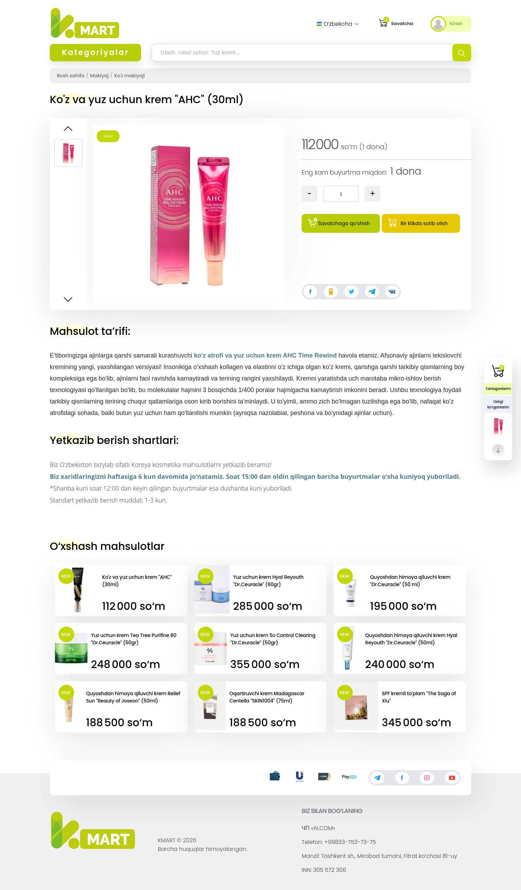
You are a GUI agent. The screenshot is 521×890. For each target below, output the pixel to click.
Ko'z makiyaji (129, 75)
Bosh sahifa (70, 75)
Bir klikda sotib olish (418, 222)
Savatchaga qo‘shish (339, 222)
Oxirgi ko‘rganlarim (498, 404)
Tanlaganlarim (498, 388)
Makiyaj (99, 75)
